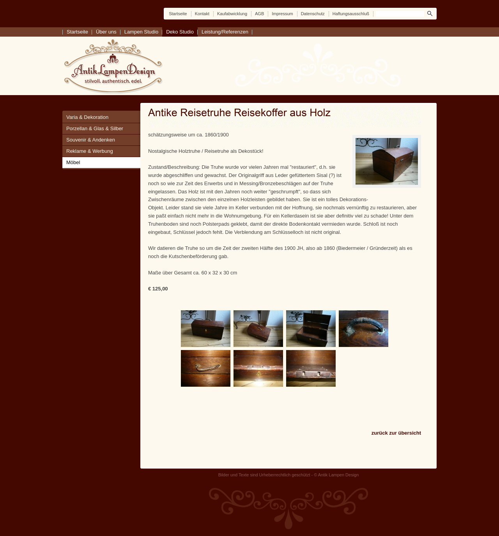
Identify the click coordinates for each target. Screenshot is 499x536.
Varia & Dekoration (87, 117)
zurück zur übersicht (396, 433)
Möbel (73, 162)
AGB (259, 13)
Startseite (178, 13)
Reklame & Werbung (89, 151)
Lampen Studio (141, 32)
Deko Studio (180, 32)
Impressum (282, 13)
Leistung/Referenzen (225, 32)
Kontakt (202, 13)
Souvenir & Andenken (90, 140)
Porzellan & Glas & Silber (94, 128)
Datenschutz (313, 13)
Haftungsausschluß (351, 13)
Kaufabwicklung (232, 13)
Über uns (106, 32)
